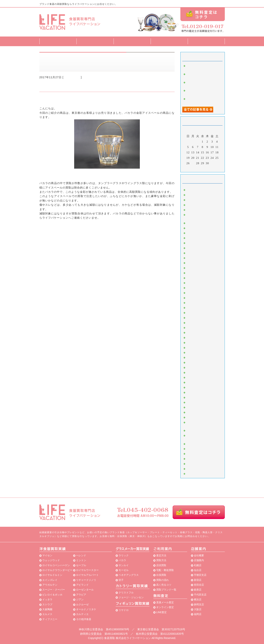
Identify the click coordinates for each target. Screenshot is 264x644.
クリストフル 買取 (198, 332)
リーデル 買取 (196, 287)
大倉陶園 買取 (196, 194)
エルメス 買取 (196, 237)
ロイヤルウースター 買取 (203, 387)
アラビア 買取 (196, 312)
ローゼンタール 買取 (200, 297)
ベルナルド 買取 (197, 407)
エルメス (47, 614)
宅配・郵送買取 (165, 570)
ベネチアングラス (129, 574)
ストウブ (47, 604)
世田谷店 (199, 584)
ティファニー (49, 619)
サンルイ (124, 565)
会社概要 (199, 555)
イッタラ (47, 599)
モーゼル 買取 (196, 247)
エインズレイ (49, 580)
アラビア (81, 594)
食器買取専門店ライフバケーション (62, 99)
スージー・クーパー (53, 589)
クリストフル (126, 592)
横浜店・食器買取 (197, 473)
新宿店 (197, 580)
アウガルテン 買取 (199, 257)
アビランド (82, 584)
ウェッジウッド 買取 (199, 199)
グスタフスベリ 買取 (200, 362)
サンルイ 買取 (196, 327)
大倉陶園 (47, 609)
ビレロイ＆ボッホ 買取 (202, 272)
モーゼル (124, 570)
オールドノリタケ (86, 609)
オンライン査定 (165, 607)
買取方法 (132, 41)
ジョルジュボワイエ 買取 (203, 357)
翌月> (210, 168)
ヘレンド (81, 555)
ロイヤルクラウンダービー (57, 570)
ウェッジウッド (51, 560)
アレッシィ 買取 (197, 448)
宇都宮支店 (200, 574)
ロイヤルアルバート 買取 (203, 277)
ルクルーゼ (82, 604)
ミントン (81, 560)
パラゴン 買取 (196, 453)
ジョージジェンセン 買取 (203, 377)
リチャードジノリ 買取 (201, 222)
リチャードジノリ (86, 580)
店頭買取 (161, 565)
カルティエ (82, 614)
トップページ (58, 41)
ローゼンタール (85, 589)
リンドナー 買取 (197, 342)
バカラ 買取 (72, 77)
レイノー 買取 (196, 417)
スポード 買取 (196, 352)
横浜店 (197, 599)
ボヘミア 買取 (196, 282)
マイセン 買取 (195, 189)
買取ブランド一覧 (169, 41)
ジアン (80, 599)
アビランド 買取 (197, 392)
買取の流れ (162, 580)
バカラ (122, 560)
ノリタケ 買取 (196, 292)
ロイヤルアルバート (87, 574)
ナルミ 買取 (195, 372)
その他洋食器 (83, 619)
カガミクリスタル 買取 (202, 267)
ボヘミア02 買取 (198, 412)
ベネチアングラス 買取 (202, 397)
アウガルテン (49, 584)
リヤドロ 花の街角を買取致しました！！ (203, 67)
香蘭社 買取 (195, 322)
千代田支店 (200, 594)
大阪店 (197, 609)
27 (192, 163)
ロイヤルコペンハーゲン (56, 565)
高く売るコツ (163, 584)
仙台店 (197, 570)
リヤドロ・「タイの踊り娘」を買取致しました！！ (203, 100)
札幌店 (197, 565)
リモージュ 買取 (197, 347)
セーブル (81, 565)
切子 (121, 580)
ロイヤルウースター (87, 570)
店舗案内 (206, 41)
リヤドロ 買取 (196, 262)
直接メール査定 (165, 602)
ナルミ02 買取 (196, 430)
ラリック (124, 555)
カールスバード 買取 (200, 382)
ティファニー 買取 (199, 317)
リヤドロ (124, 610)
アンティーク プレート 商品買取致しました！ (203, 84)
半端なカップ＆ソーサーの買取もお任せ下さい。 (203, 75)
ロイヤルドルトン (52, 574)
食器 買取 (192, 337)
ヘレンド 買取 (196, 209)
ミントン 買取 (196, 232)
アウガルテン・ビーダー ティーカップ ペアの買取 (203, 92)
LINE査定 (161, 612)
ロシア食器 (193, 463)
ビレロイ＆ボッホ (52, 594)
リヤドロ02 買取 (198, 443)
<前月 (194, 168)
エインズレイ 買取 (199, 204)
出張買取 (161, 574)
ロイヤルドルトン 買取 (201, 227)
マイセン (47, 555)
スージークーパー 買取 (202, 302)
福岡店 (197, 614)
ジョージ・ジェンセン (131, 597)
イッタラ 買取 (196, 307)
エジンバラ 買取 (197, 252)
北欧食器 (192, 458)
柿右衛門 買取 (196, 367)
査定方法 (95, 41)
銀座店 (197, 589)
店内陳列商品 (195, 468)
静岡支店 (199, 604)
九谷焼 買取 (195, 402)
